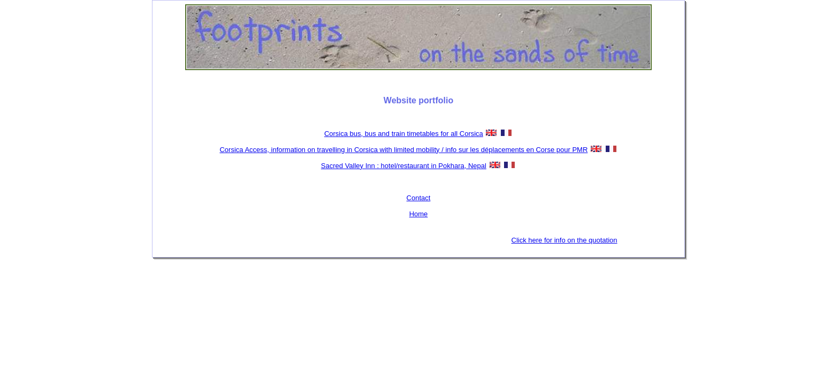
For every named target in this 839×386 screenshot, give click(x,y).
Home (418, 214)
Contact (419, 198)
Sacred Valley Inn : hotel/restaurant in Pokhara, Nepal (403, 166)
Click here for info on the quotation (564, 240)
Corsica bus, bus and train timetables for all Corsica (403, 134)
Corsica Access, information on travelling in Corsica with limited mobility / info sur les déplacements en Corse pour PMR (403, 150)
